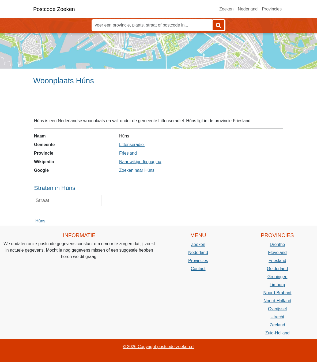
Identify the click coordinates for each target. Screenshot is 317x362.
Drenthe (277, 244)
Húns (40, 221)
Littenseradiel (132, 144)
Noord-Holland (277, 300)
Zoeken (226, 9)
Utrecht (277, 317)
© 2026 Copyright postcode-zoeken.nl (158, 346)
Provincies (272, 9)
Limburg (277, 284)
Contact (198, 268)
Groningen (277, 276)
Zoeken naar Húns (136, 170)
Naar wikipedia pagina (140, 161)
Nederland (248, 9)
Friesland (128, 153)
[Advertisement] (158, 104)
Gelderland (277, 268)
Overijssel (277, 309)
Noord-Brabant (277, 292)
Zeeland (277, 325)
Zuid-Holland (277, 333)
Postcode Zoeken (54, 9)
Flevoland (277, 252)
